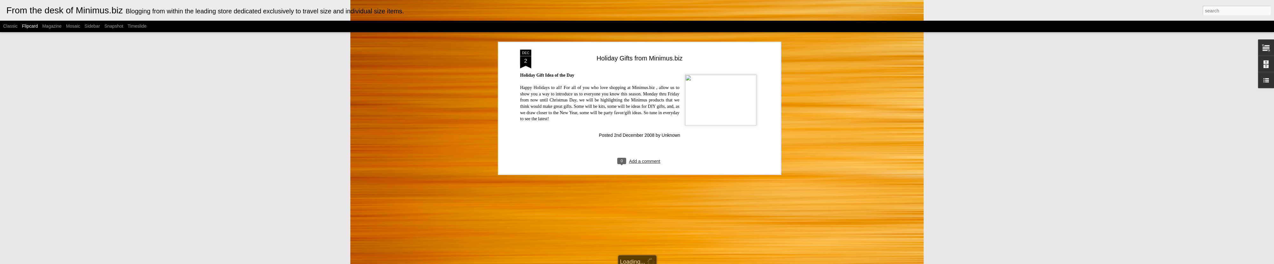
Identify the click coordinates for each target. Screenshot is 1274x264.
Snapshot (113, 26)
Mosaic (73, 26)
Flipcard (30, 26)
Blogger (681, 260)
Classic (10, 26)
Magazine (52, 26)
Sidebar (92, 26)
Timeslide (137, 26)
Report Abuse (699, 260)
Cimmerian (645, 260)
